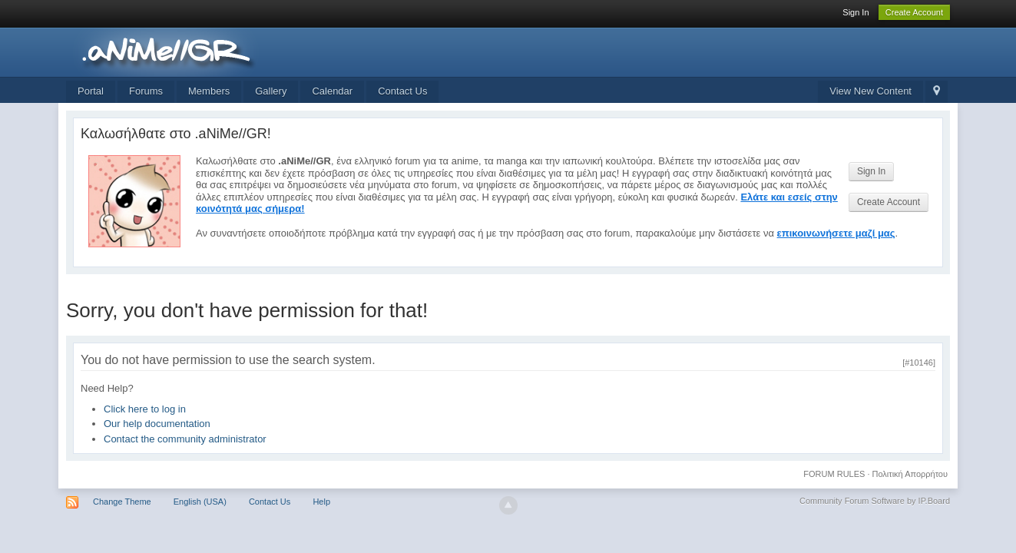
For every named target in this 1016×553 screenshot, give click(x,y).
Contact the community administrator (185, 439)
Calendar (332, 91)
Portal (91, 91)
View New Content (870, 91)
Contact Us (402, 91)
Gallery (270, 91)
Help (321, 501)
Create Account (914, 12)
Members (209, 91)
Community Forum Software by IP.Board (874, 500)
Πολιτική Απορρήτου (910, 473)
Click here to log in (145, 409)
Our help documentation (157, 423)
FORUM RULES (834, 473)
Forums (146, 91)
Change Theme (122, 501)
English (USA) (200, 501)
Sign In (855, 12)
